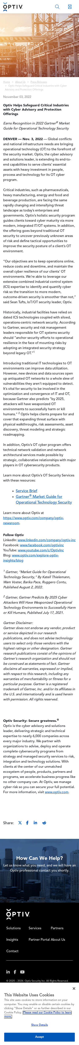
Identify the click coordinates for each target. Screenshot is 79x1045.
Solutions (13, 928)
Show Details (39, 1025)
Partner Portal (39, 940)
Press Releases (39, 82)
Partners (57, 928)
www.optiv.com (56, 792)
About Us (20, 82)
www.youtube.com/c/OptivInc (41, 550)
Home (6, 82)
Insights (12, 940)
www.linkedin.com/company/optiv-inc (47, 540)
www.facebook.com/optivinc (42, 545)
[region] (39, 1014)
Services (35, 928)
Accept (39, 1037)
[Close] (74, 988)
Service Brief (26, 491)
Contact (12, 951)
